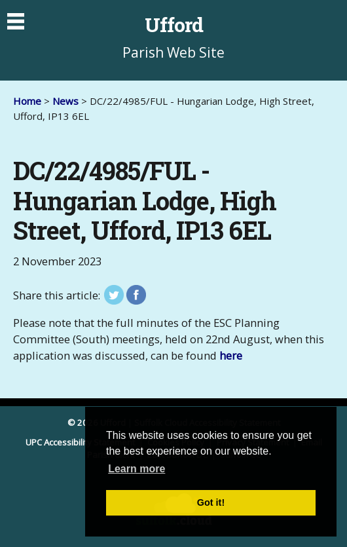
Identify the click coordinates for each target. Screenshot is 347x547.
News (65, 100)
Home (27, 100)
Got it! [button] (211, 502)
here (230, 355)
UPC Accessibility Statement (81, 442)
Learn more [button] (136, 468)
